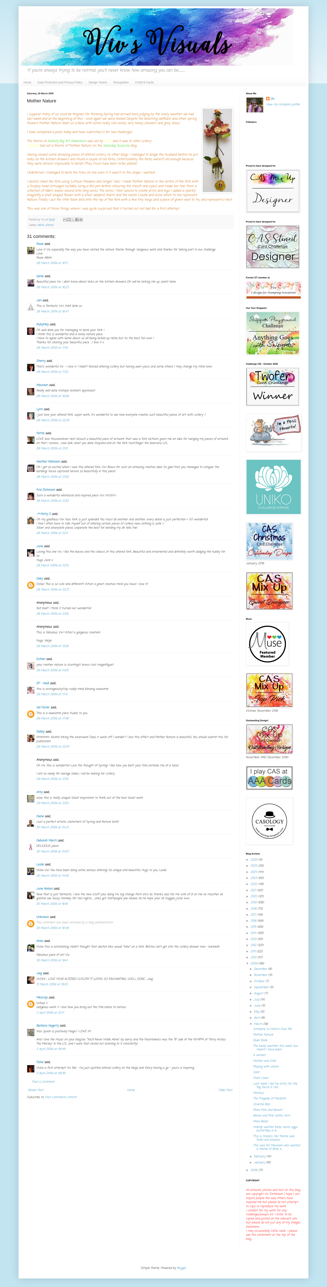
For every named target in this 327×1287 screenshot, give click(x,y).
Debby (40, 732)
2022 (254, 884)
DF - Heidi (42, 683)
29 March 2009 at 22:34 (52, 747)
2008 (254, 1170)
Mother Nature (263, 1035)
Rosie (39, 244)
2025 (254, 866)
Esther (40, 659)
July (257, 1000)
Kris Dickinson (45, 490)
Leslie (40, 864)
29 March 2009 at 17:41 (51, 694)
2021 (253, 890)
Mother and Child (264, 1061)
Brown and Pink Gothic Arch (271, 1116)
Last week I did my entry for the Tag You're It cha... (275, 1086)
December (261, 969)
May (257, 1012)
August (259, 993)
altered (49, 225)
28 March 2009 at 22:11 (52, 533)
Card (256, 1072)
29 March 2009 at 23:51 (52, 803)
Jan (38, 300)
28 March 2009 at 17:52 (52, 372)
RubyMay (42, 324)
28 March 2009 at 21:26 (52, 477)
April (257, 1018)
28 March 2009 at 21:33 (52, 501)
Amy (39, 792)
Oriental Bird (261, 1104)
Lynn (39, 409)
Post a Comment (43, 1082)
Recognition (121, 82)
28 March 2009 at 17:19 (52, 348)
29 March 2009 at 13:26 (52, 646)
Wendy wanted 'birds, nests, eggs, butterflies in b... (275, 1129)
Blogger (181, 1268)
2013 (253, 939)
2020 (254, 896)
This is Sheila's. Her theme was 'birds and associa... (273, 1138)
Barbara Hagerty (47, 1026)
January (260, 1162)
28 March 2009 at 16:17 (52, 263)
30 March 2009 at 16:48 (52, 928)
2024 (254, 872)
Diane (40, 816)
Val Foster (42, 707)
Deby (39, 579)
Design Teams (98, 82)
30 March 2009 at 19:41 (52, 960)
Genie (39, 276)
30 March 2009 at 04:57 (52, 852)
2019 (254, 902)
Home (27, 82)
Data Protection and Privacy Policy (60, 82)
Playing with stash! (266, 1067)
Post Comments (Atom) (61, 1097)
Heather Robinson (48, 462)
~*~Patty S (43, 514)
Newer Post (35, 1090)
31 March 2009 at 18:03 (52, 984)
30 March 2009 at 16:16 (52, 904)
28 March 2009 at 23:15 (52, 614)
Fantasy (258, 1093)
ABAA (40, 225)
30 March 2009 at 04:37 (52, 827)
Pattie (40, 433)
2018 (254, 909)
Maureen (42, 385)
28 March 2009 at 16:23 (52, 287)
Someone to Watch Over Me (272, 1029)
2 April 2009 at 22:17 (50, 1013)
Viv (272, 99)
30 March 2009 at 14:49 (52, 876)
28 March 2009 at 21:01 (52, 448)
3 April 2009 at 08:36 (50, 1073)
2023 (254, 878)
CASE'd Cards (144, 82)
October (259, 981)
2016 (254, 921)
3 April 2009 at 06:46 (50, 1049)
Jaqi (39, 973)
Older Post (225, 1090)
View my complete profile (283, 104)
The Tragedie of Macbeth (269, 1098)
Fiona (39, 1062)
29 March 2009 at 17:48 (52, 718)
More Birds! (260, 1121)
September (262, 987)
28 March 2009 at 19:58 (52, 396)
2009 (254, 963)
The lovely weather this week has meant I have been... (275, 1048)
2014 (253, 933)
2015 (253, 927)
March (258, 1024)
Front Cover (260, 1078)
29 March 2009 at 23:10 (52, 779)
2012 (253, 945)
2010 (253, 957)
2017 (253, 915)
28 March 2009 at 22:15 (52, 565)
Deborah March (46, 840)
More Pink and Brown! (267, 1110)
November (261, 975)
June (39, 546)
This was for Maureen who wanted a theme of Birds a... (276, 1147)
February (260, 1156)
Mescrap (42, 997)
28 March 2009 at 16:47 (52, 311)
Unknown (42, 917)
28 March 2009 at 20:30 (52, 420)
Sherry (40, 361)
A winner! (259, 1055)
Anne (39, 941)
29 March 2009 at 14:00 (52, 670)
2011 (253, 951)
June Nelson (44, 889)
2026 (254, 860)
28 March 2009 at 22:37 (52, 590)
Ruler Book (260, 1040)
